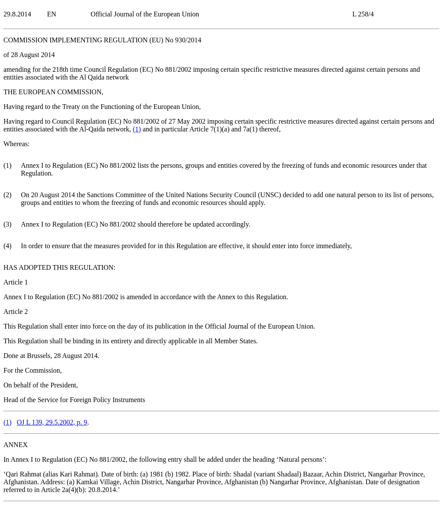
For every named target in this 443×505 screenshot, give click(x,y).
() (137, 129)
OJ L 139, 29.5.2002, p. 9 (52, 422)
